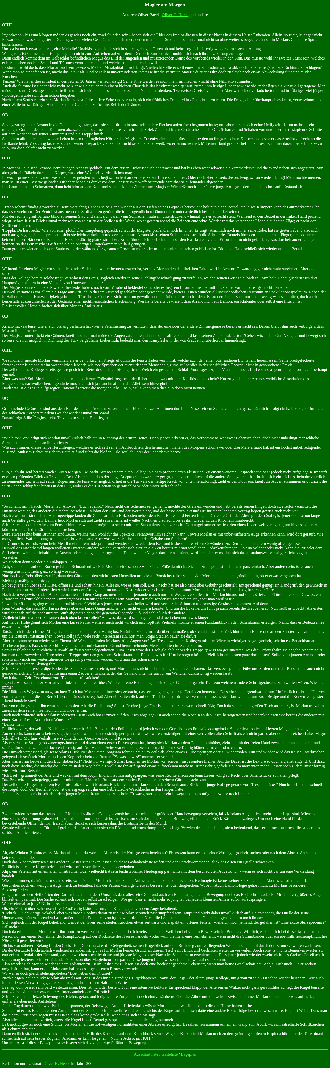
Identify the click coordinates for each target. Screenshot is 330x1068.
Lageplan (188, 1054)
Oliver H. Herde (175, 15)
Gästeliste (169, 1054)
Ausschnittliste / (148, 1054)
